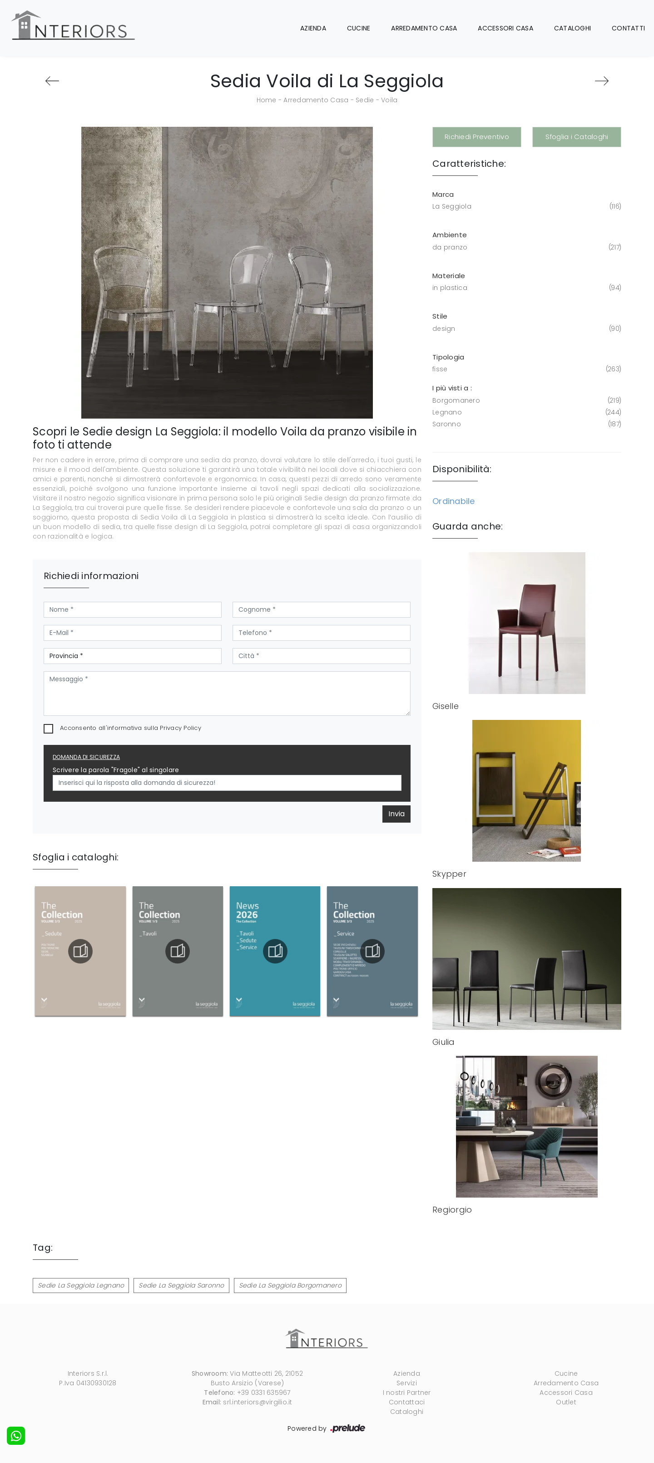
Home (267, 100)
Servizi (406, 1383)
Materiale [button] (448, 275)
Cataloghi (572, 28)
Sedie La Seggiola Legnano (81, 1285)
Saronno (525, 424)
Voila (389, 100)
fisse (525, 369)
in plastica (525, 288)
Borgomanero (525, 400)
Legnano (525, 412)
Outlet (566, 1402)
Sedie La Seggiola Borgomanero (290, 1285)
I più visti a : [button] (452, 388)
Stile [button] (439, 316)
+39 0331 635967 (264, 1392)
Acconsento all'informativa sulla (130, 728)
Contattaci (407, 1402)
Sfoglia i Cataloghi (577, 136)
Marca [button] (443, 194)
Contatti (628, 28)
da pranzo (525, 247)
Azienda (313, 28)
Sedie (365, 100)
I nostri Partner (407, 1392)
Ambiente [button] (449, 235)
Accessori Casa (505, 28)
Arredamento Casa (424, 28)
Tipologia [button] (448, 357)
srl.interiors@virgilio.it (257, 1402)
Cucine (359, 28)
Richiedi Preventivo (477, 136)
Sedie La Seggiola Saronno (181, 1285)
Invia (396, 814)
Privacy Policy (180, 728)
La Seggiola (525, 206)
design (525, 329)
